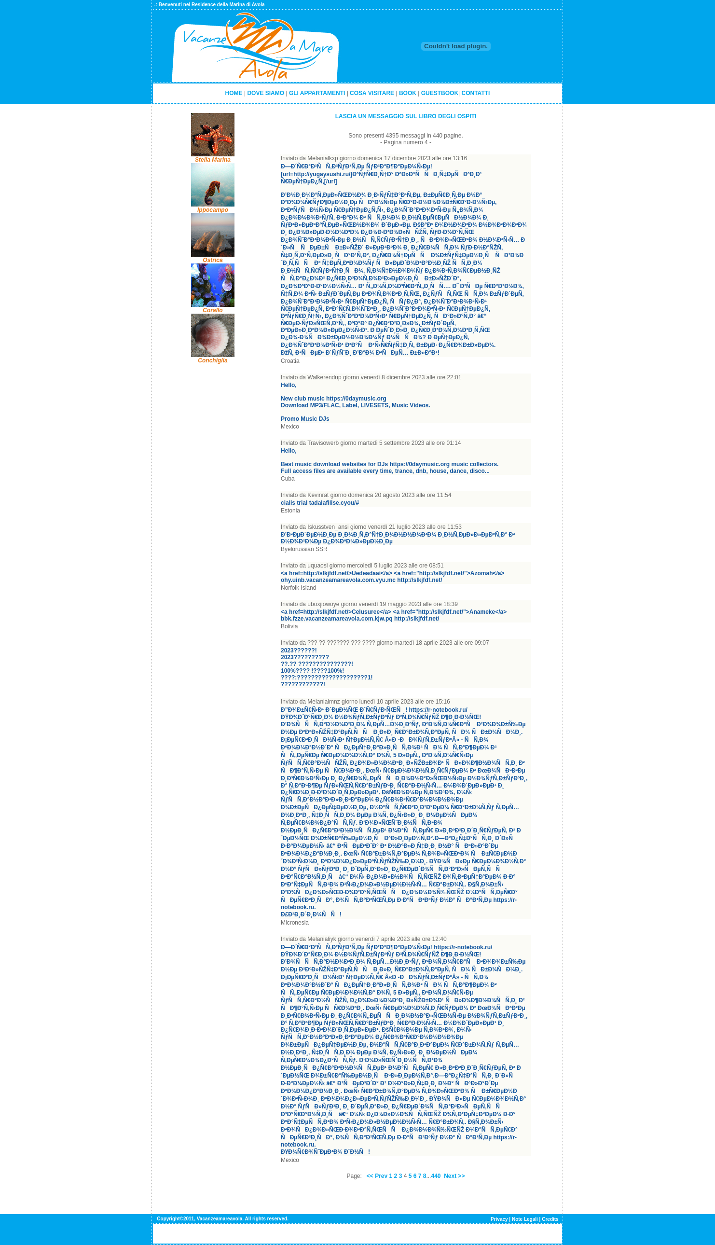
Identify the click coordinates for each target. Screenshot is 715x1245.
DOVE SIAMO (265, 93)
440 (435, 1176)
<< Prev (377, 1176)
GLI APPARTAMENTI (317, 93)
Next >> (454, 1176)
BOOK (407, 93)
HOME (234, 93)
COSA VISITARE (372, 93)
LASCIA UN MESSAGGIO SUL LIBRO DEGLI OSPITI (406, 116)
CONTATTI (476, 93)
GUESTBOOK (439, 93)
